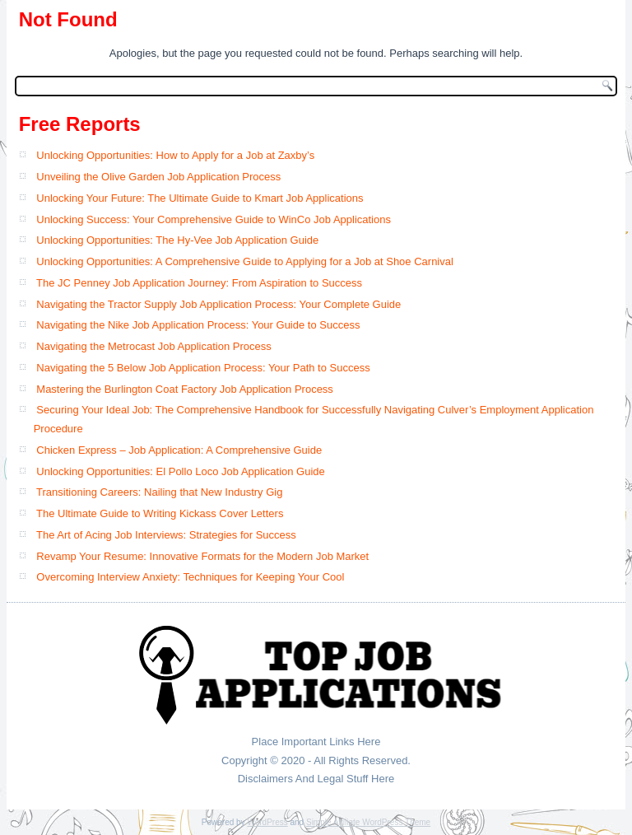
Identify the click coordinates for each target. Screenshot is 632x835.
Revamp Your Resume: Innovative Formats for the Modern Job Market (202, 556)
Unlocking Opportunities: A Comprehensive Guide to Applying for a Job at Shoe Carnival (244, 261)
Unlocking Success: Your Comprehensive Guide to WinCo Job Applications (213, 219)
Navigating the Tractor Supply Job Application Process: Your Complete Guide (218, 304)
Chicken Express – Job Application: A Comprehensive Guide (179, 450)
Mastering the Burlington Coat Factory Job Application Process (184, 389)
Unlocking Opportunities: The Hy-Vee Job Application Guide (177, 240)
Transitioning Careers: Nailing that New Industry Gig (159, 492)
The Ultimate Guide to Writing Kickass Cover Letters (159, 513)
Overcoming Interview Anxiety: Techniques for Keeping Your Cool (190, 577)
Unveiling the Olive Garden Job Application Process (158, 176)
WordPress (267, 822)
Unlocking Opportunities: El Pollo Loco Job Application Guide (180, 471)
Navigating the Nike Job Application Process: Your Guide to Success (198, 325)
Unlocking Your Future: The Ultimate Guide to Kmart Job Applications (199, 198)
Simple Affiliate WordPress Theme (368, 822)
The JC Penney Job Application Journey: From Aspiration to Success (199, 283)
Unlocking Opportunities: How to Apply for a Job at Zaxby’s (175, 155)
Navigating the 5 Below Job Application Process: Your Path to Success (202, 368)
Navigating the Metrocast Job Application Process (153, 346)
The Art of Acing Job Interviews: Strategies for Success (166, 535)
